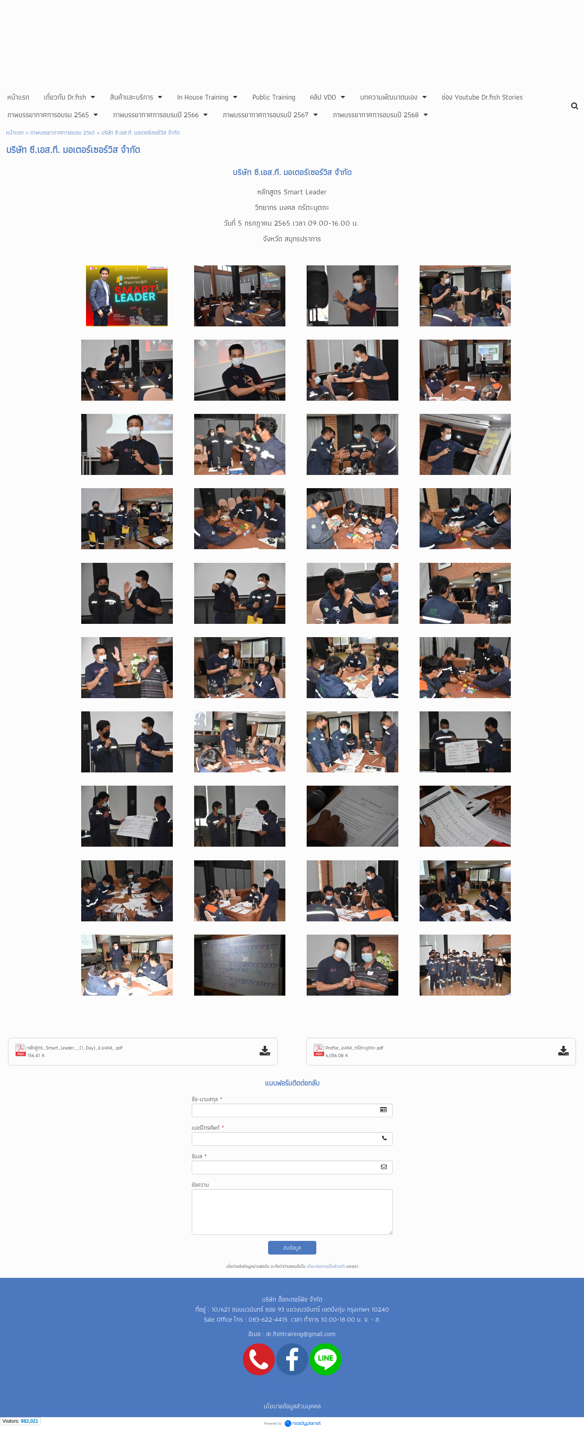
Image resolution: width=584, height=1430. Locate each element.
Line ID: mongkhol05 (291, 1389)
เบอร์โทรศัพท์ (208, 1127)
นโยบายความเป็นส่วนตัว (326, 1266)
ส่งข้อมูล (292, 1247)
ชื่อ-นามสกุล (207, 1099)
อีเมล (199, 1156)
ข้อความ (200, 1184)
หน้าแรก (15, 132)
